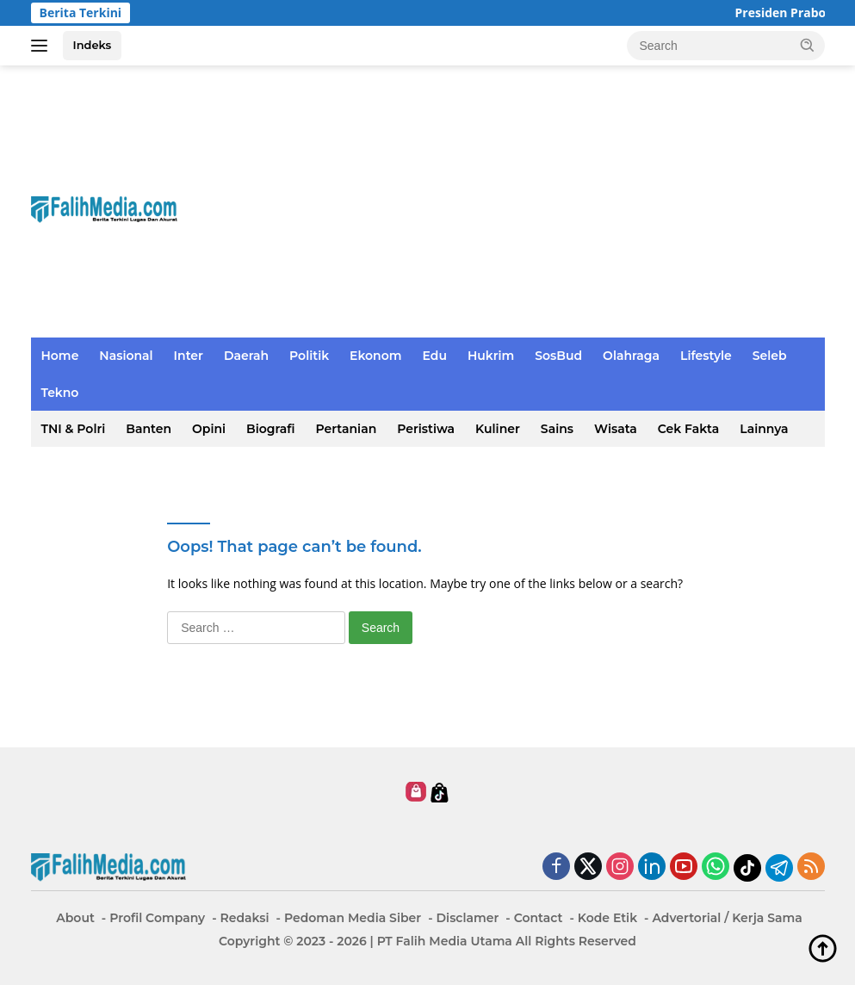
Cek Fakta (688, 429)
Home (60, 355)
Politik (309, 355)
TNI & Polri (73, 429)
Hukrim (491, 355)
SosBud (558, 355)
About (75, 918)
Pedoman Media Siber (352, 918)
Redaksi (245, 918)
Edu (434, 355)
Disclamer (468, 918)
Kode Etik (607, 918)
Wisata (615, 429)
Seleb (770, 355)
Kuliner (497, 429)
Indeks (92, 45)
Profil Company (157, 918)
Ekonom (375, 355)
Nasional (125, 355)
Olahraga (631, 355)
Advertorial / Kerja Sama (727, 918)
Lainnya (764, 429)
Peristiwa (426, 429)
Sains (557, 429)
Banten (148, 429)
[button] (807, 45)
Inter (188, 355)
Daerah (246, 355)
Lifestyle (706, 355)
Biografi (270, 429)
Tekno (60, 392)
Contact (538, 918)
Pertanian (346, 429)
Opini (209, 429)
